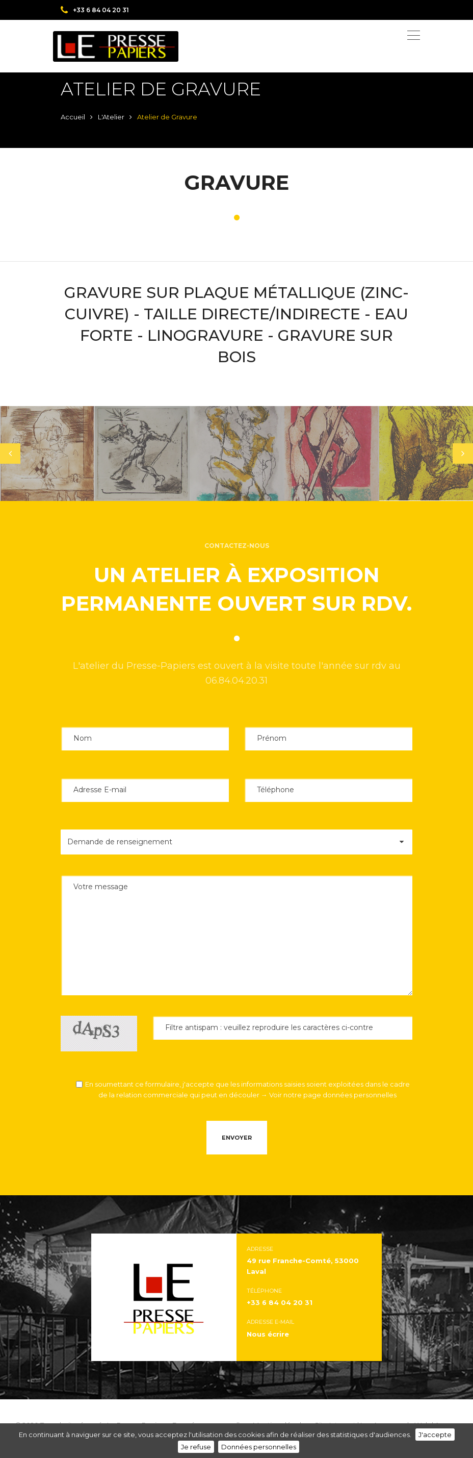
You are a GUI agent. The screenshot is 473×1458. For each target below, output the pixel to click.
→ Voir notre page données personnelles (329, 1095)
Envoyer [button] (237, 1137)
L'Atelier (111, 117)
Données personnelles (258, 1447)
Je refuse (196, 1447)
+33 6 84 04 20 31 (95, 10)
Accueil (73, 117)
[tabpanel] (47, 453)
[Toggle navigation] (413, 35)
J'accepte (435, 1434)
